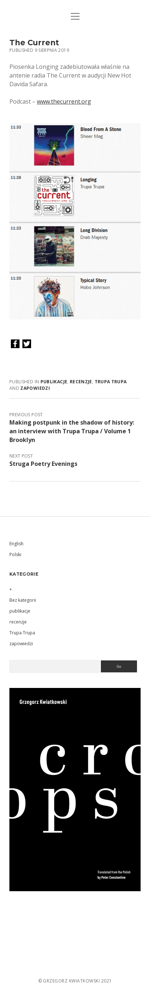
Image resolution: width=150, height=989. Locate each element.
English (16, 544)
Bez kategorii (22, 600)
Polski (15, 554)
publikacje (54, 382)
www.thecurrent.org (64, 101)
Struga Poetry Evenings (43, 464)
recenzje (81, 382)
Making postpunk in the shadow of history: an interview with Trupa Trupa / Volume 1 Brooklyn (71, 431)
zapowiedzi (35, 388)
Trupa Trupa (111, 382)
